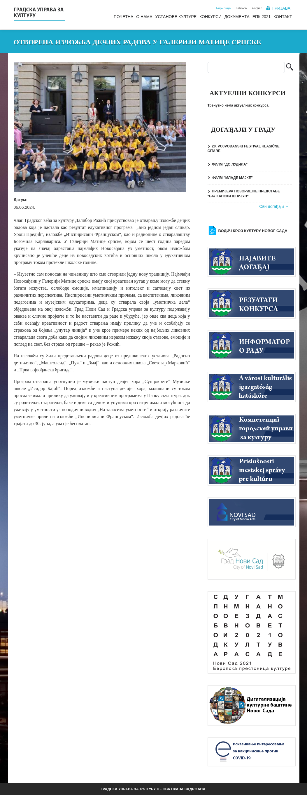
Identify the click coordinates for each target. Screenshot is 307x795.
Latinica (241, 8)
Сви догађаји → (274, 206)
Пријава (281, 8)
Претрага (289, 67)
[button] (100, 127)
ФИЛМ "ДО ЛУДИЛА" (230, 164)
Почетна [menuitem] (123, 16)
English (257, 8)
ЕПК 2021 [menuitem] (261, 16)
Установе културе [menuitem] (176, 16)
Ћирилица (223, 8)
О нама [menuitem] (144, 16)
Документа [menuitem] (237, 16)
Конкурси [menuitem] (210, 16)
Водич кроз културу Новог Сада (252, 231)
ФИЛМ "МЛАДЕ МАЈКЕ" (232, 178)
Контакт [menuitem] (282, 16)
